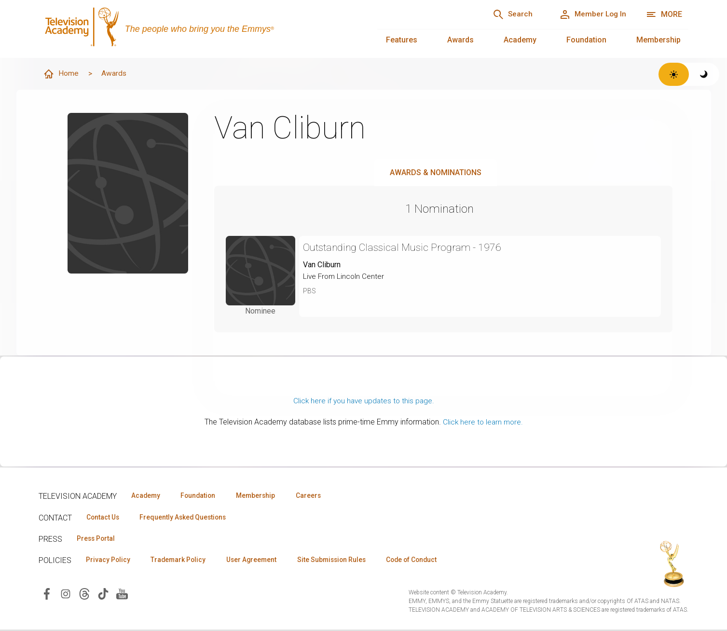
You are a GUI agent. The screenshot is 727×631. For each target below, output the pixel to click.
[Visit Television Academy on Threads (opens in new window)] (84, 595)
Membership (658, 39)
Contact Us (104, 517)
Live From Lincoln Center (344, 276)
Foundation (586, 39)
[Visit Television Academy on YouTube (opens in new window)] (122, 595)
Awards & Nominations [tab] (435, 173)
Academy (520, 39)
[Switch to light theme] (673, 74)
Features (401, 39)
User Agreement (259, 561)
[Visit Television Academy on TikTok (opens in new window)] (103, 595)
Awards (460, 39)
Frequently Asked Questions (188, 517)
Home (61, 74)
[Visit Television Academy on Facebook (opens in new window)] (47, 595)
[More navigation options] (664, 14)
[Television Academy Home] (198, 29)
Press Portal (97, 539)
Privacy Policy (109, 561)
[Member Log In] (590, 14)
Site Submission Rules (343, 561)
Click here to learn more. (482, 422)
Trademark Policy (182, 561)
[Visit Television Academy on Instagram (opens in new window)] (65, 595)
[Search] (506, 14)
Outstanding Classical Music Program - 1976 (405, 248)
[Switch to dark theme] (704, 74)
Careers (319, 496)
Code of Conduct (427, 561)
